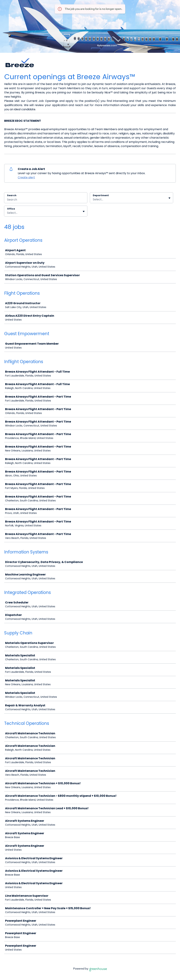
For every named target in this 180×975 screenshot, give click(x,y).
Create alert (26, 177)
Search (11, 195)
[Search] (45, 200)
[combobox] (93, 199)
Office (11, 208)
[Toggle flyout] (169, 198)
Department (101, 195)
